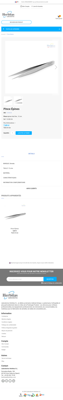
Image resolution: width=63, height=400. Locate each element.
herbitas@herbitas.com (8, 377)
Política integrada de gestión (9, 327)
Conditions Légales (6, 322)
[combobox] (16, 22)
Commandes (5, 347)
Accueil (3, 34)
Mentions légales (6, 319)
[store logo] (16, 14)
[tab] (31, 154)
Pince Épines (15, 228)
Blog (2, 361)
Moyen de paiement (7, 330)
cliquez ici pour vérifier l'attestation (45, 262)
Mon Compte (5, 344)
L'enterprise (4, 316)
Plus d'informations (9, 123)
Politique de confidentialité (55, 283)
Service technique (6, 358)
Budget (3, 349)
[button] (55, 67)
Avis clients (31, 188)
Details (31, 154)
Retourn (3, 336)
